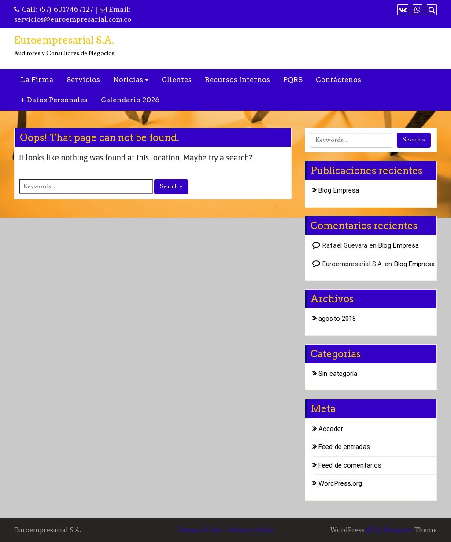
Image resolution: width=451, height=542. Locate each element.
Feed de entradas (344, 447)
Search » (171, 186)
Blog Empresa (338, 190)
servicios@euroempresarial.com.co (72, 19)
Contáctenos (338, 79)
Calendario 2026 (130, 100)
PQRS (293, 79)
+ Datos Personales (54, 100)
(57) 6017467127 (66, 9)
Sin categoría (337, 374)
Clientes (177, 79)
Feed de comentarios (349, 465)
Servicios (83, 79)
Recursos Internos (237, 79)
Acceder (330, 429)
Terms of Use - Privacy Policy (226, 530)
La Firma (37, 79)
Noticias (128, 79)
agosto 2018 (337, 319)
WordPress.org (340, 483)
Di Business (389, 530)
